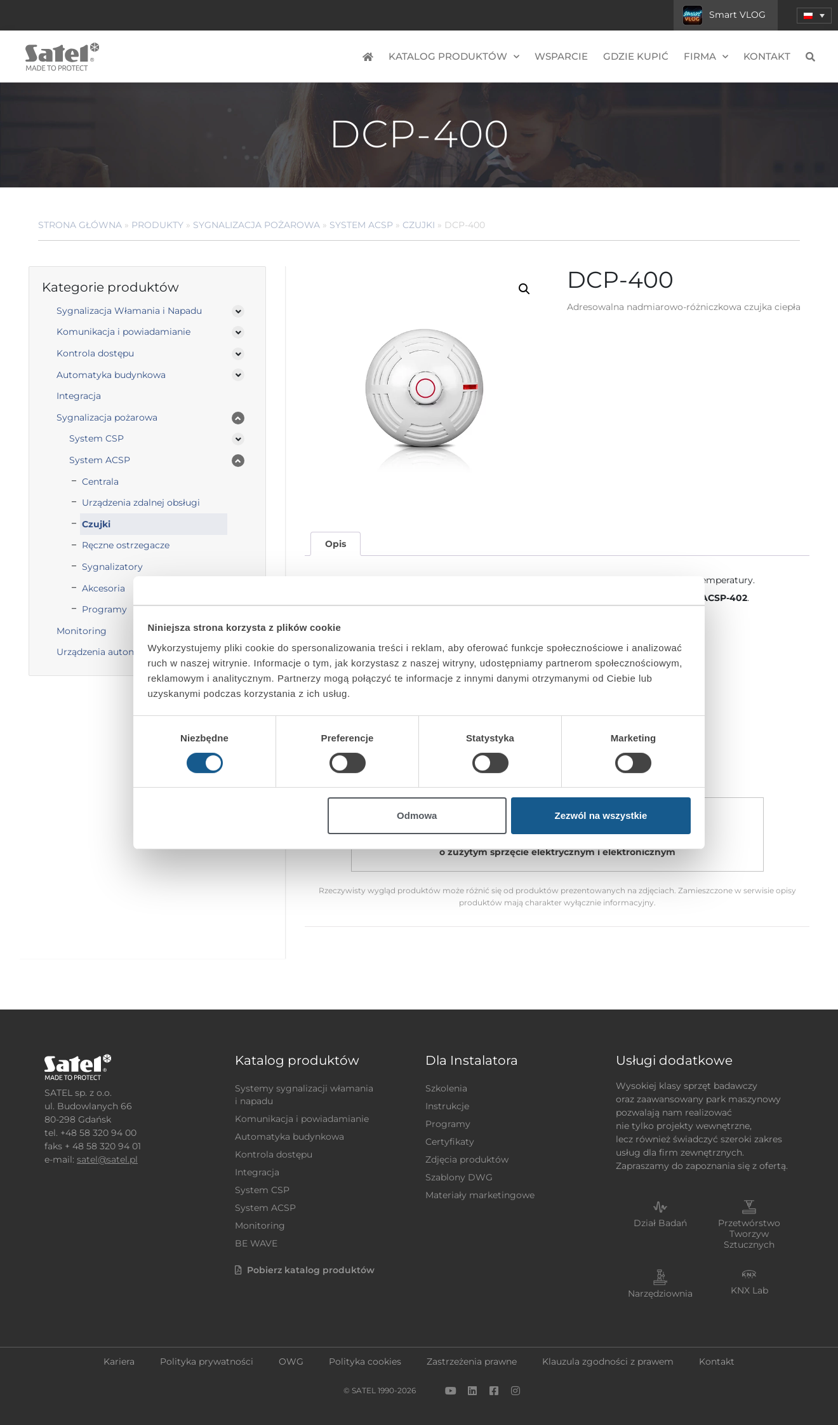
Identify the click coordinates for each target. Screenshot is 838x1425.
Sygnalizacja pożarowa (256, 225)
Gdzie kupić (635, 56)
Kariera (119, 1361)
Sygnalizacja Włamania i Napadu (129, 310)
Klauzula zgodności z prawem (608, 1361)
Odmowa (417, 815)
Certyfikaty (449, 1141)
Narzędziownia (660, 1293)
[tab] (335, 544)
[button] (814, 16)
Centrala (100, 481)
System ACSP (361, 225)
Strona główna (80, 225)
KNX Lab (749, 1290)
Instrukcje (447, 1106)
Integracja (79, 396)
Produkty (157, 225)
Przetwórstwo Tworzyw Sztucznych (749, 1233)
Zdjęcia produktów (467, 1159)
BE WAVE (256, 1243)
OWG (291, 1361)
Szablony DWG (459, 1177)
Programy (447, 1124)
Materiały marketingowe (480, 1195)
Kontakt (766, 56)
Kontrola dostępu (95, 353)
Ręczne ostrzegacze (126, 545)
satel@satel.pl (107, 1159)
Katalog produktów (454, 57)
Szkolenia (446, 1088)
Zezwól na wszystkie (600, 815)
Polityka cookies (365, 1361)
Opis (335, 544)
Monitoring (260, 1225)
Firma (706, 57)
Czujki (418, 225)
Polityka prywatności (206, 1361)
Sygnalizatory (112, 566)
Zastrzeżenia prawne (472, 1361)
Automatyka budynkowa (111, 375)
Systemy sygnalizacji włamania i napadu (304, 1095)
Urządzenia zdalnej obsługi (141, 502)
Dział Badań (660, 1223)
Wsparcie (561, 56)
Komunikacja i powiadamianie (123, 331)
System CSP (96, 438)
